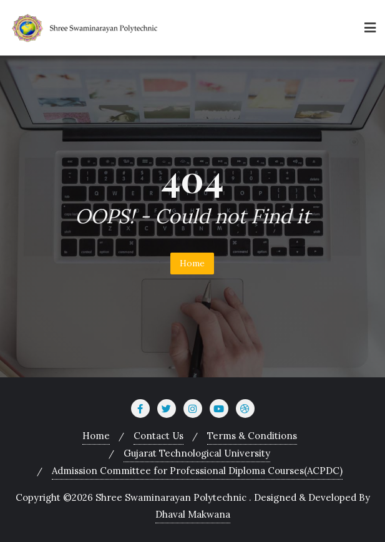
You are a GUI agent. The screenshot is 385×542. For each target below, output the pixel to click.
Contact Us (158, 436)
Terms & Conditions (252, 436)
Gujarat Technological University (197, 453)
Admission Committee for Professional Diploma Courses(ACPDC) (197, 471)
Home (192, 263)
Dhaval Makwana (192, 514)
